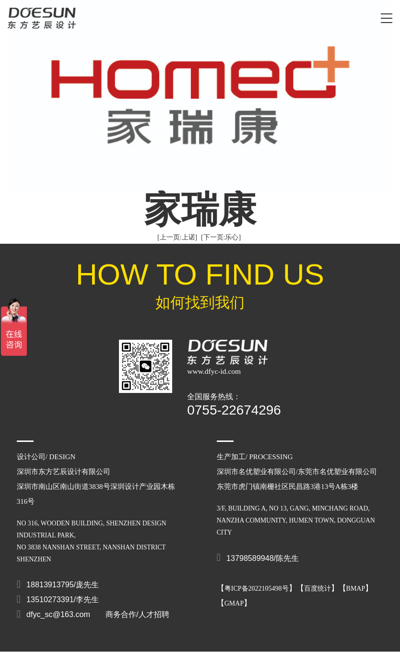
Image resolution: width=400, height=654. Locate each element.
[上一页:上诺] (177, 237)
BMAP (355, 588)
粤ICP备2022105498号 (256, 588)
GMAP (234, 603)
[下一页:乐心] (221, 237)
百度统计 (317, 588)
